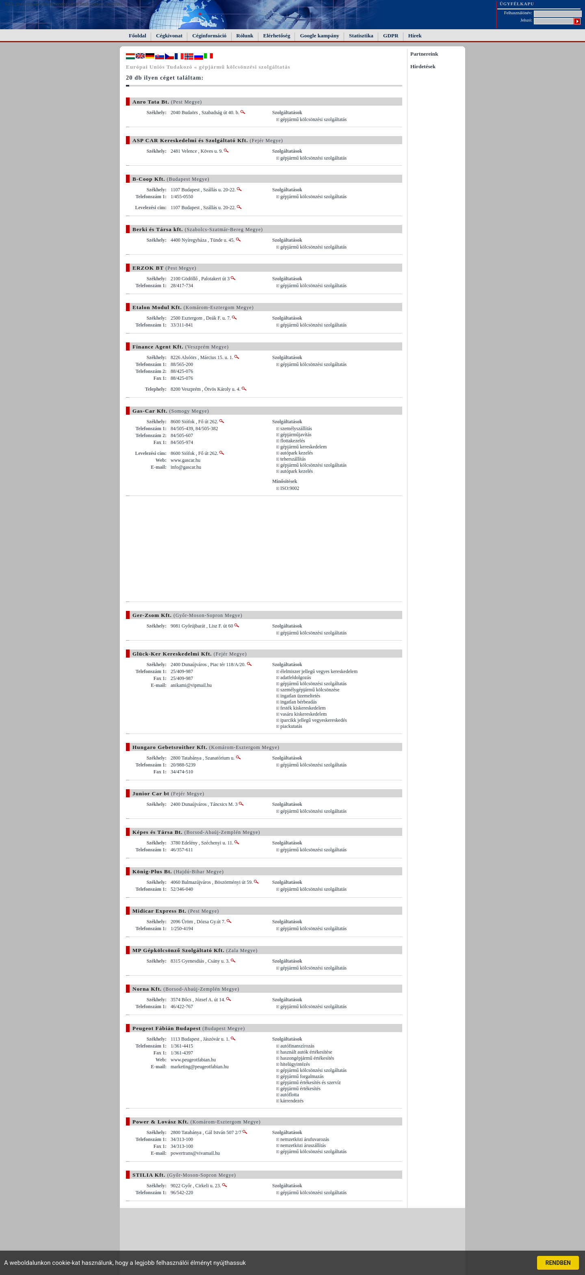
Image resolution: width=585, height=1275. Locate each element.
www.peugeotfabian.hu (193, 1060)
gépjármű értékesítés (300, 1088)
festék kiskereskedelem (303, 708)
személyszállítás (296, 428)
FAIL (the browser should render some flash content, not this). (64, 4)
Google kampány (319, 35)
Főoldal (137, 35)
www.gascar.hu (185, 460)
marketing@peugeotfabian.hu (200, 1066)
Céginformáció (209, 35)
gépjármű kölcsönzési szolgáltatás (313, 119)
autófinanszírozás (297, 1046)
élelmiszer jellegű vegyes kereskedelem (319, 671)
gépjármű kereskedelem (303, 447)
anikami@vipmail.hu (191, 685)
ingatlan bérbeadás (298, 702)
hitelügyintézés (295, 1064)
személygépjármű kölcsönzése (310, 690)
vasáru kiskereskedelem (303, 714)
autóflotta (289, 1094)
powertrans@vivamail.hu (195, 1153)
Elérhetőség (276, 35)
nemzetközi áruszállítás (303, 1145)
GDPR (391, 35)
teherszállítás (293, 459)
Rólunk (245, 35)
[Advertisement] (194, 549)
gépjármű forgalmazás (302, 1076)
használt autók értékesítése (306, 1052)
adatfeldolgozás (295, 677)
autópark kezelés (296, 453)
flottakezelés (292, 441)
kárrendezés (291, 1101)
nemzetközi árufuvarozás (304, 1139)
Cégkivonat (169, 35)
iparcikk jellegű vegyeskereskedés (313, 720)
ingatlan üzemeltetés (300, 696)
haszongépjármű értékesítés (307, 1058)
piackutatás (291, 726)
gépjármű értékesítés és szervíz (310, 1082)
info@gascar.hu (186, 467)
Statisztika (361, 35)
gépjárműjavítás (296, 434)
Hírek (415, 35)
